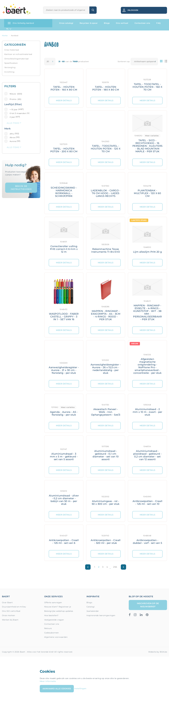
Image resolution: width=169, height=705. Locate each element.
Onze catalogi (66, 23)
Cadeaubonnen (51, 633)
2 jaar (12, 117)
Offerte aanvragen (53, 602)
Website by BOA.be (157, 652)
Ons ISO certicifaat (11, 611)
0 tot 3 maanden (18, 113)
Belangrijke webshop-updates (58, 611)
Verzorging (9, 67)
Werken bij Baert (10, 620)
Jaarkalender (92, 611)
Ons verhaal (122, 23)
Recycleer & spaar (89, 23)
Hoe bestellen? (51, 615)
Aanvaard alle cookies (57, 688)
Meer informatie (48, 681)
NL (8, 28)
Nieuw (16, 94)
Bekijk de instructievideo (21, 187)
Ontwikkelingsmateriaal (16, 59)
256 (115, 567)
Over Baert (7, 602)
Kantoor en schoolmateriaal (18, 54)
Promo (15, 99)
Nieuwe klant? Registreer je (57, 607)
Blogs (107, 23)
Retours (48, 628)
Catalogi (90, 607)
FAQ (158, 23)
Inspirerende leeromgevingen (100, 615)
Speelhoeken (11, 63)
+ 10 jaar (14, 109)
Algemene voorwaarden (55, 637)
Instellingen (80, 688)
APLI (12, 134)
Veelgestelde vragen (54, 620)
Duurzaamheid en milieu (14, 607)
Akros (12, 137)
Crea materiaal (11, 50)
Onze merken (8, 615)
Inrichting (9, 72)
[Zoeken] (66, 10)
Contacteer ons (142, 23)
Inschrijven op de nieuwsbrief (148, 605)
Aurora (13, 141)
